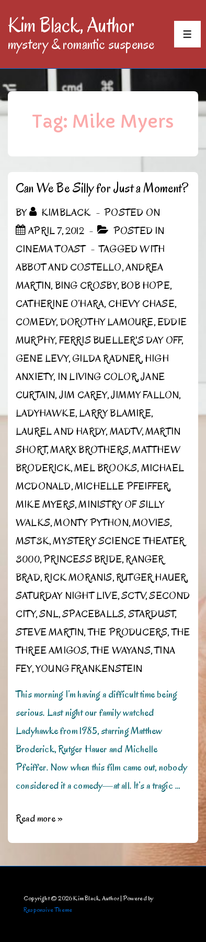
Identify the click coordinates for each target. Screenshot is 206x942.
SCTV (133, 596)
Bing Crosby (86, 285)
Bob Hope (145, 285)
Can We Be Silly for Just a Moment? (102, 188)
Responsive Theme (48, 909)
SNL (49, 614)
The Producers (128, 632)
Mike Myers (45, 504)
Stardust (151, 614)
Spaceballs (93, 614)
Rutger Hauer (151, 577)
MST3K (32, 541)
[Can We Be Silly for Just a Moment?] (56, 231)
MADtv (126, 431)
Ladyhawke (45, 413)
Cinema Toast (50, 249)
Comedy (36, 322)
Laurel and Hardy (61, 431)
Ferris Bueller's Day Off (120, 340)
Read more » (39, 818)
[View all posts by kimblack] (61, 212)
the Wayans (121, 650)
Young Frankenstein (89, 669)
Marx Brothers (89, 450)
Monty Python (91, 523)
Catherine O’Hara (60, 304)
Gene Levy (42, 358)
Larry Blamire (115, 413)
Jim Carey (83, 395)
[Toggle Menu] (187, 34)
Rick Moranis (78, 577)
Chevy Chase (141, 304)
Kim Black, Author (71, 25)
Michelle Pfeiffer (122, 486)
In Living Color (97, 377)
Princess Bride (82, 559)
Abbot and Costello (69, 267)
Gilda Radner (106, 358)
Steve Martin (50, 632)
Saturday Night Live (67, 596)
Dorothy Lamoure (107, 322)
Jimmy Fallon (145, 395)
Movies (151, 523)
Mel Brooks (105, 468)
